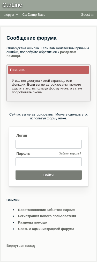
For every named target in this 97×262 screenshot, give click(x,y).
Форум (9, 15)
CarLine (12, 5)
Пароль (23, 153)
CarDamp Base (34, 15)
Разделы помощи (32, 222)
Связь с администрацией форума (46, 229)
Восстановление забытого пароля (46, 210)
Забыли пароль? (70, 153)
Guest (85, 15)
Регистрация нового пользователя (47, 216)
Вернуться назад (20, 246)
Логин (22, 135)
